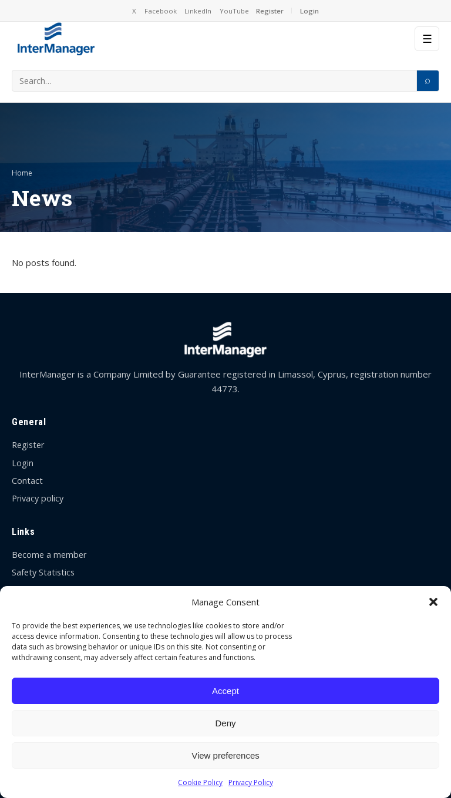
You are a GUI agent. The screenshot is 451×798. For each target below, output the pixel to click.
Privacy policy (37, 498)
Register (270, 10)
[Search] (427, 80)
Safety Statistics (43, 572)
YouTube (234, 10)
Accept (225, 691)
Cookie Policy (200, 782)
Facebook (160, 10)
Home (22, 173)
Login (309, 10)
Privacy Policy (250, 782)
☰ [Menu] (427, 39)
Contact (27, 480)
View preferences (225, 755)
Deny (225, 723)
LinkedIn (197, 10)
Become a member (49, 554)
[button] (433, 602)
